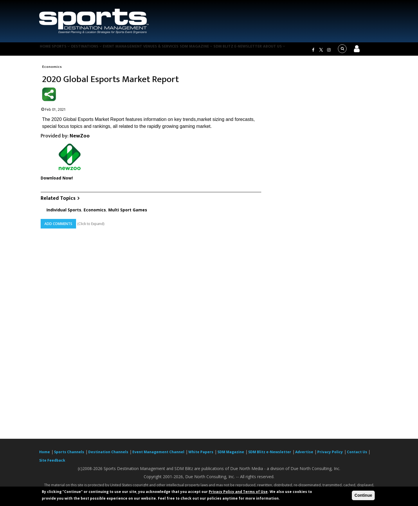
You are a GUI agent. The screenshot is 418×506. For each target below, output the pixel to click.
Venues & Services (178, 50)
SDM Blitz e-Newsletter (261, 50)
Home (47, 50)
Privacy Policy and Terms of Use (238, 491)
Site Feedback (52, 463)
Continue (363, 495)
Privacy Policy (330, 455)
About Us (300, 50)
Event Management (136, 50)
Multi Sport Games (127, 213)
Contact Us (357, 455)
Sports (67, 50)
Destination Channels (108, 455)
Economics (52, 70)
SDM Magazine (216, 50)
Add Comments (58, 227)
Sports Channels (69, 455)
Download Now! (57, 181)
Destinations (96, 50)
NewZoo (80, 139)
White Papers (200, 455)
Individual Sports (63, 213)
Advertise (304, 455)
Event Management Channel (158, 455)
